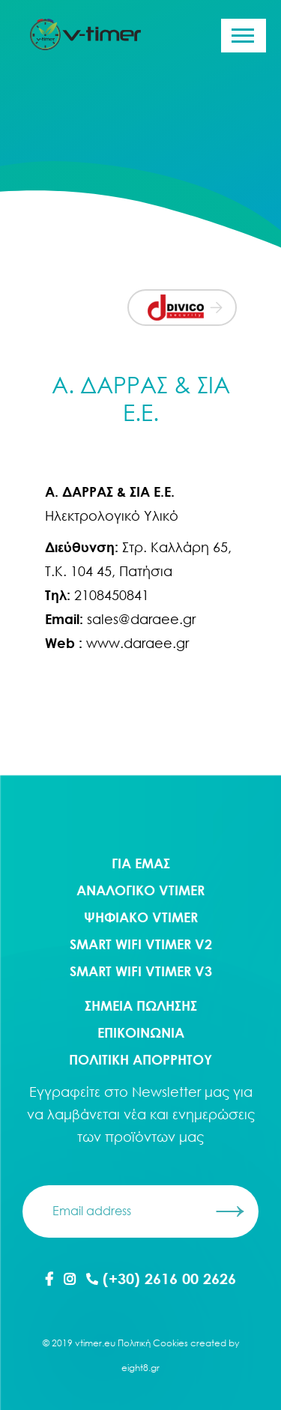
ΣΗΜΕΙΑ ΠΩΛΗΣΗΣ (141, 1005)
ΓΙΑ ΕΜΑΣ (141, 863)
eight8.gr (140, 1367)
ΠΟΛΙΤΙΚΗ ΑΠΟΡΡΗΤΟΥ (140, 1059)
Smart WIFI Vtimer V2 (141, 944)
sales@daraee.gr (141, 619)
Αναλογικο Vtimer (140, 890)
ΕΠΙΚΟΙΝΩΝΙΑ (140, 1032)
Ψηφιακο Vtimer (141, 917)
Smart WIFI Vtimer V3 (141, 971)
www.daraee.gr (137, 643)
